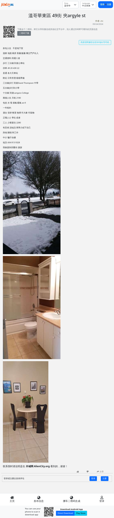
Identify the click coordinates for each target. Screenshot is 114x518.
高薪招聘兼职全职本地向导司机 (94, 42)
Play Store (80, 513)
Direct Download (65, 513)
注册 (109, 4)
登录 (102, 4)
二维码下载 (24, 33)
